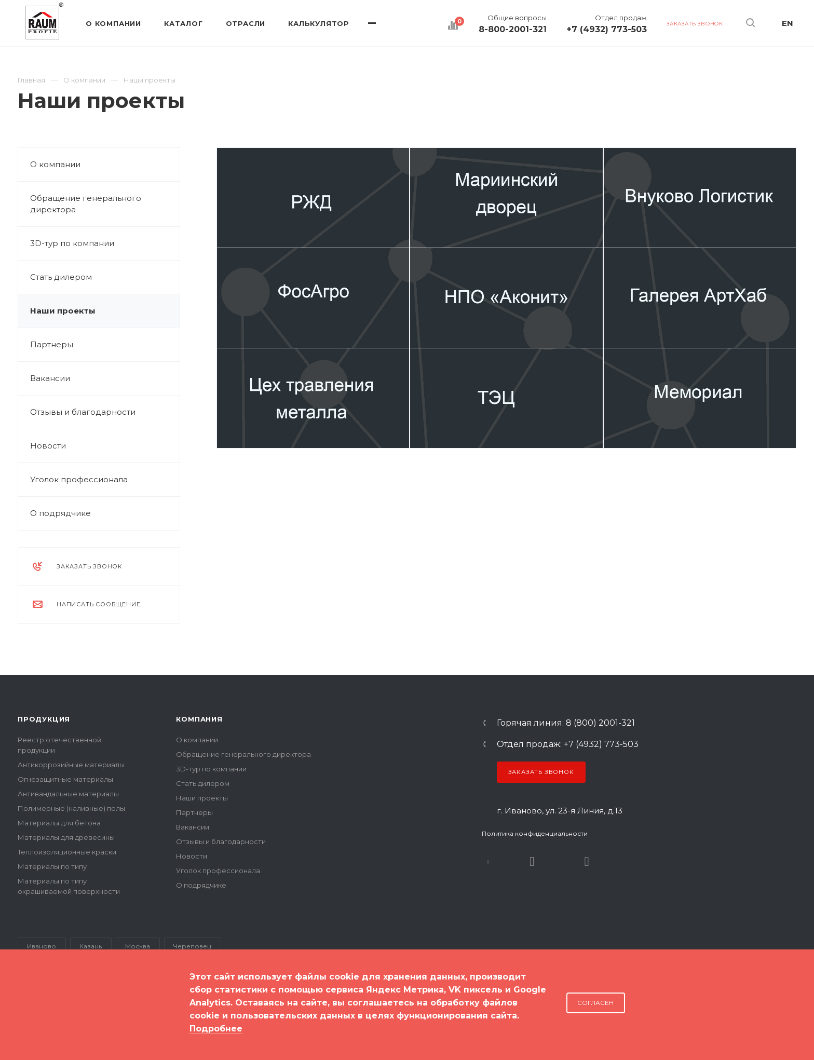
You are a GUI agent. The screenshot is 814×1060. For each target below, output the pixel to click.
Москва (137, 946)
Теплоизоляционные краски (67, 852)
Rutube (532, 861)
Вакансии (50, 378)
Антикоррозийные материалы (71, 764)
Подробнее (215, 1029)
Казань (90, 946)
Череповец (192, 946)
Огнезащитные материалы (65, 779)
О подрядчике (60, 513)
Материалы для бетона (59, 823)
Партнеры (51, 344)
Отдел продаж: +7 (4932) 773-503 (568, 744)
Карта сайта (39, 1018)
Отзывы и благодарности (82, 412)
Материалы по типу (52, 866)
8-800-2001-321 (513, 29)
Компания (199, 719)
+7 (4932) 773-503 (606, 29)
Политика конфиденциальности (535, 833)
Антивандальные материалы (68, 794)
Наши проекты (63, 311)
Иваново (41, 946)
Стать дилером (61, 277)
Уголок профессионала (79, 479)
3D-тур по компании (72, 243)
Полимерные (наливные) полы (71, 808)
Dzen (586, 861)
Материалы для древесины (66, 837)
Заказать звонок (541, 772)
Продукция (44, 719)
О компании (55, 164)
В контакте (488, 861)
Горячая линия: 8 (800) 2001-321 (566, 723)
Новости (48, 446)
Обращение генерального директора (85, 203)
